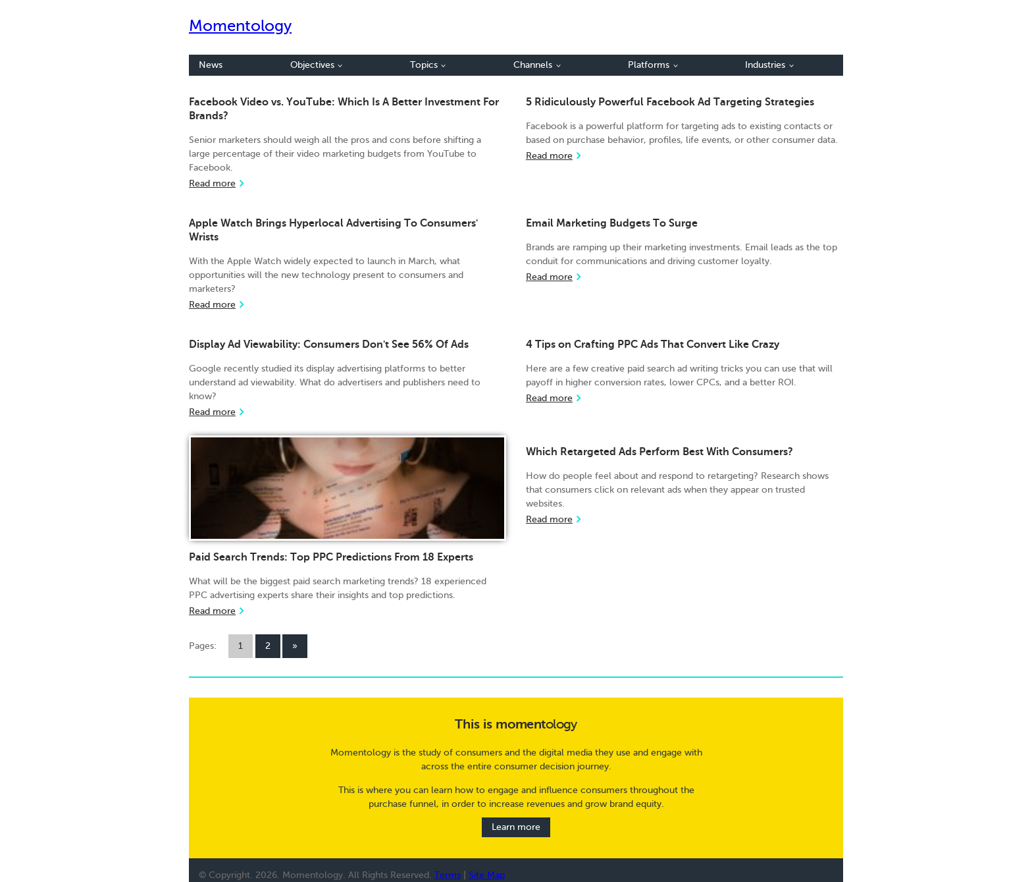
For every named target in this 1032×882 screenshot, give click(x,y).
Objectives (316, 65)
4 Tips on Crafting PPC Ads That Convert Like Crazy (652, 344)
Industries (769, 65)
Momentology (240, 26)
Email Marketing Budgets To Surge (612, 223)
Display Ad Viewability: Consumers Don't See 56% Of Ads (329, 344)
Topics (428, 65)
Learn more (516, 828)
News (210, 65)
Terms (447, 875)
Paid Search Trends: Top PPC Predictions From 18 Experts (331, 557)
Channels (537, 65)
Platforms (653, 65)
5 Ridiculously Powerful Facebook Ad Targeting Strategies (670, 102)
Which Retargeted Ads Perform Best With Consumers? (659, 452)
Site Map (487, 875)
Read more (212, 183)
